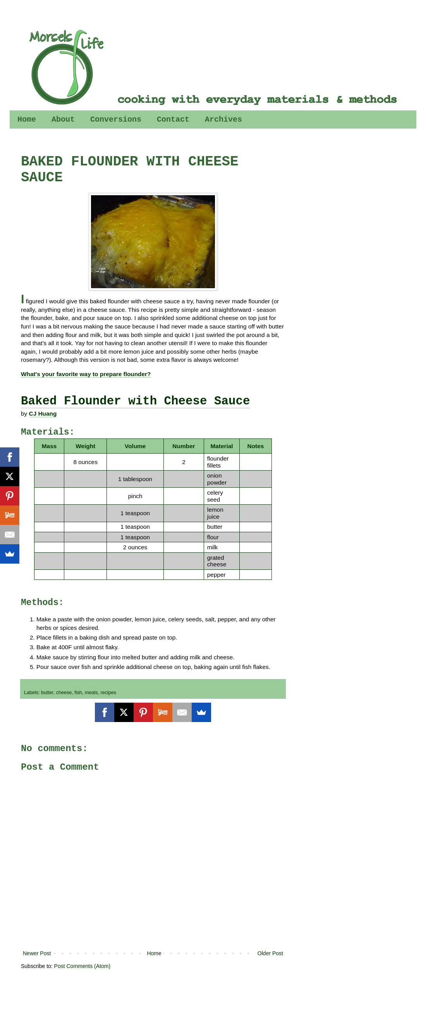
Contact (173, 119)
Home (26, 119)
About (63, 119)
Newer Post (37, 953)
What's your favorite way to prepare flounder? (86, 374)
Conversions (115, 119)
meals (91, 692)
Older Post (270, 953)
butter (47, 692)
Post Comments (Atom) (82, 966)
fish (78, 692)
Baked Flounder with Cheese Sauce (135, 401)
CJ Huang (43, 413)
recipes (108, 692)
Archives (223, 119)
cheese (64, 692)
